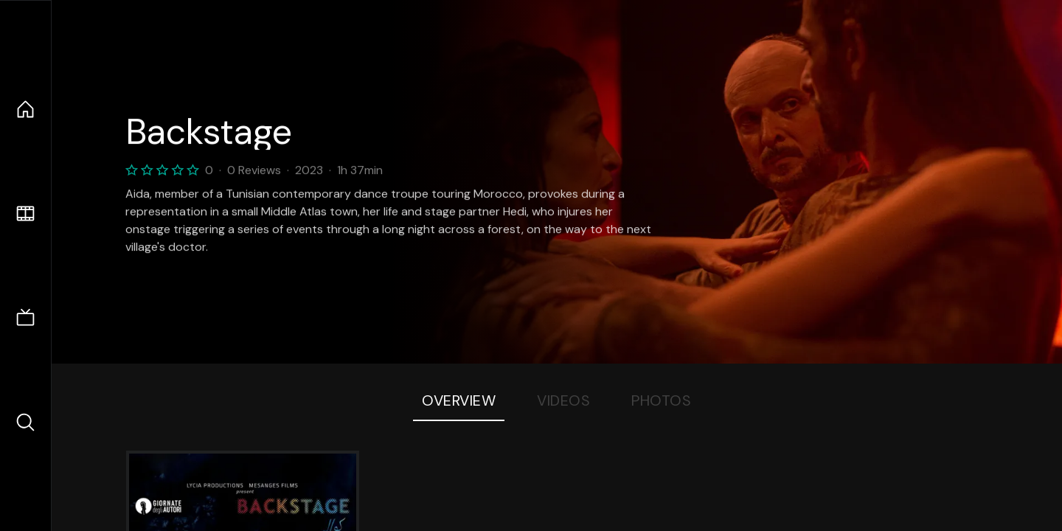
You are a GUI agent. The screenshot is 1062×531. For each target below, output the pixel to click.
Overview (459, 400)
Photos (661, 400)
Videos (563, 400)
